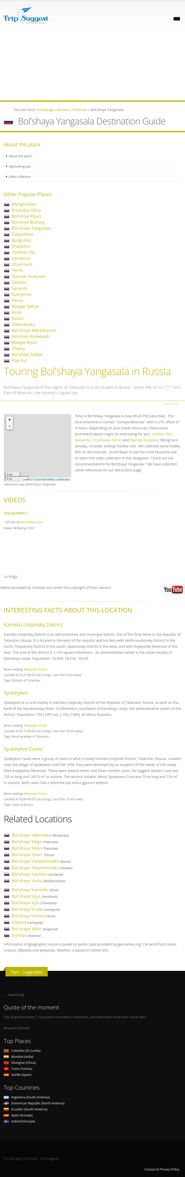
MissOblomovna (31, 522)
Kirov (17, 312)
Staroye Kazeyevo (29, 276)
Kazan (17, 318)
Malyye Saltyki (25, 306)
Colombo (22, 1051)
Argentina (27, 1097)
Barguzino (21, 240)
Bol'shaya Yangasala (31, 228)
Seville (17, 1075)
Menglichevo (24, 204)
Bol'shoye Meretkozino (34, 330)
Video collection (20, 177)
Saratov (19, 282)
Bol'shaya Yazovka (37, 874)
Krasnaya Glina (26, 210)
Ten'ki (17, 270)
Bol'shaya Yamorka (35, 889)
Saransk (19, 288)
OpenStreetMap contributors (52, 479)
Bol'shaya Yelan (35, 848)
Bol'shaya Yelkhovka (40, 835)
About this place (20, 156)
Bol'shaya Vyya (35, 896)
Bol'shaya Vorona (33, 916)
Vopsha (27, 922)
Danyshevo (22, 234)
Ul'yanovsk (22, 264)
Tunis (18, 1069)
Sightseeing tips (20, 166)
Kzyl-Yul (19, 360)
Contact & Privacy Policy (161, 1169)
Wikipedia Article (35, 669)
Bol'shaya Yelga (35, 841)
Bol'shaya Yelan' (33, 854)
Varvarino (21, 258)
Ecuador (25, 1109)
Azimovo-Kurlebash (30, 336)
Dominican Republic (34, 1103)
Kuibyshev (22, 294)
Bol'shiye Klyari (26, 216)
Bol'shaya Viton (35, 929)
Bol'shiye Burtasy (28, 222)
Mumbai (18, 1057)
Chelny (18, 348)
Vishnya (26, 935)
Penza (17, 300)
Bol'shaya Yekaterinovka (41, 861)
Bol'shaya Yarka (38, 880)
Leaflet (26, 479)
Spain (18, 1115)
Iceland (19, 1121)
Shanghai (20, 1063)
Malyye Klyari (24, 342)
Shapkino (21, 246)
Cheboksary (23, 324)
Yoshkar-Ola (23, 252)
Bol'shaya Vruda (36, 909)
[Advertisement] (92, 65)
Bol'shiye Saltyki (27, 354)
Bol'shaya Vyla (34, 902)
